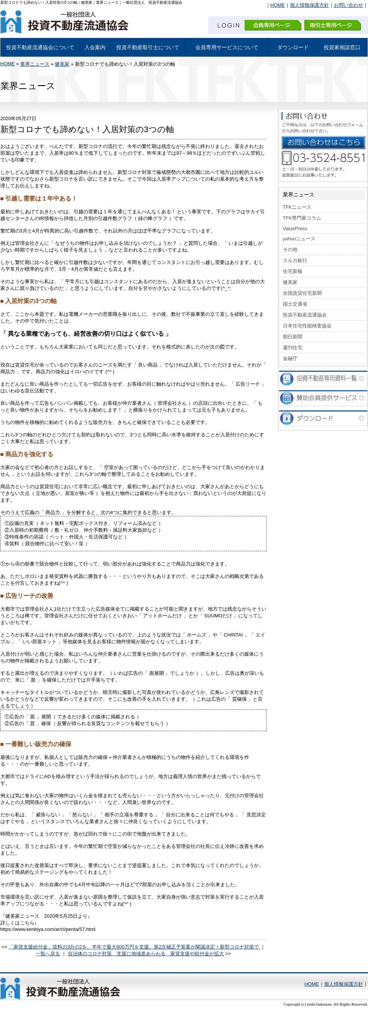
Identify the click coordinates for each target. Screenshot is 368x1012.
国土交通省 (295, 304)
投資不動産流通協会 (305, 315)
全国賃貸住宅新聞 (302, 293)
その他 (290, 249)
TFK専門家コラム (302, 218)
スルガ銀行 (295, 260)
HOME (277, 5)
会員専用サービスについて (226, 47)
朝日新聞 (292, 336)
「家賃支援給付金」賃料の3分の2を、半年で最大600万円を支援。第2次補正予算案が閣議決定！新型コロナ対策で (134, 947)
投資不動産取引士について (147, 47)
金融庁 (290, 358)
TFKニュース (297, 207)
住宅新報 (292, 271)
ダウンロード (293, 47)
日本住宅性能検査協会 (307, 326)
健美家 (62, 64)
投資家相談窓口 (342, 47)
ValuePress (295, 228)
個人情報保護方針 (309, 5)
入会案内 (94, 47)
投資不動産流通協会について (40, 47)
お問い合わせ (348, 5)
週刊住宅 (292, 347)
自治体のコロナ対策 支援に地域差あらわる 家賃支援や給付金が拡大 (146, 953)
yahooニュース (299, 238)
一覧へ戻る (48, 953)
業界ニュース (35, 64)
